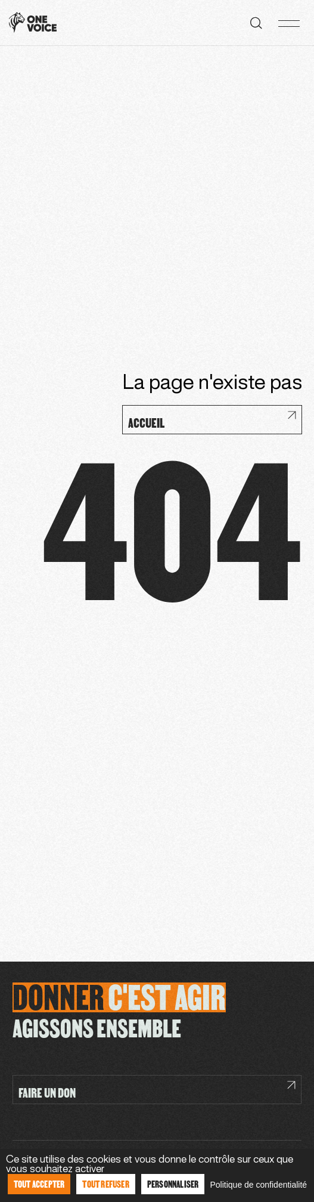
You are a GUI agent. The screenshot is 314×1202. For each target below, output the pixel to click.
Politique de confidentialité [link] (258, 1184)
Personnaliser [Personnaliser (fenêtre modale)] (173, 1184)
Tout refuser (105, 1184)
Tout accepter (39, 1184)
